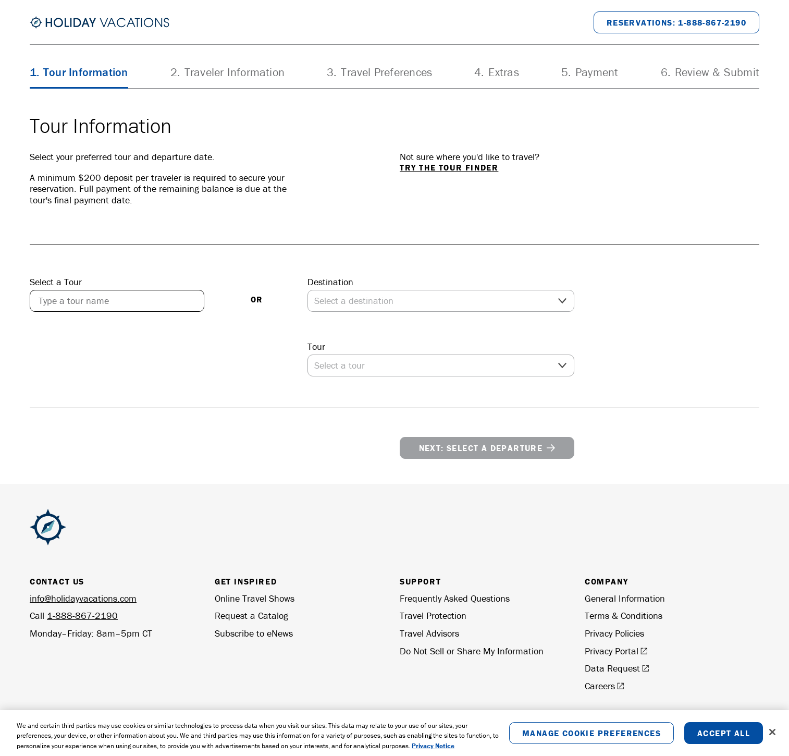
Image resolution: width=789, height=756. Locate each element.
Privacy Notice (433, 749)
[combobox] (117, 301)
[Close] (772, 735)
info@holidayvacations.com (83, 598)
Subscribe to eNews (254, 633)
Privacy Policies (614, 633)
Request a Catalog (251, 615)
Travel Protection (433, 615)
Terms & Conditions (623, 615)
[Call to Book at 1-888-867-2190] (676, 22)
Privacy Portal (616, 651)
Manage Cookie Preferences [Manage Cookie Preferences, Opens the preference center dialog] (591, 736)
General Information (625, 598)
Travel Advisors (429, 633)
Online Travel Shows (254, 598)
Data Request (617, 668)
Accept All (723, 736)
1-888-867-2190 (82, 615)
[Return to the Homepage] (99, 22)
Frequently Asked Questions (455, 598)
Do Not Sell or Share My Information (472, 651)
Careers (604, 686)
